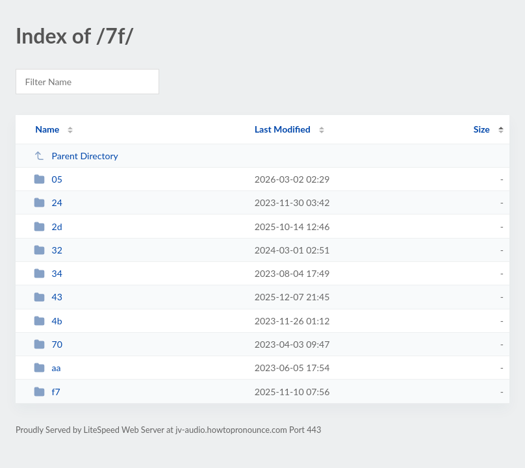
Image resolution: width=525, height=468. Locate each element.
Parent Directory (76, 155)
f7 (47, 391)
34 (48, 273)
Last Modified (283, 129)
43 (48, 296)
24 (48, 202)
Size (482, 129)
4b (48, 320)
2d (48, 226)
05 (48, 179)
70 (48, 344)
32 (48, 249)
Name (47, 129)
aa (47, 367)
